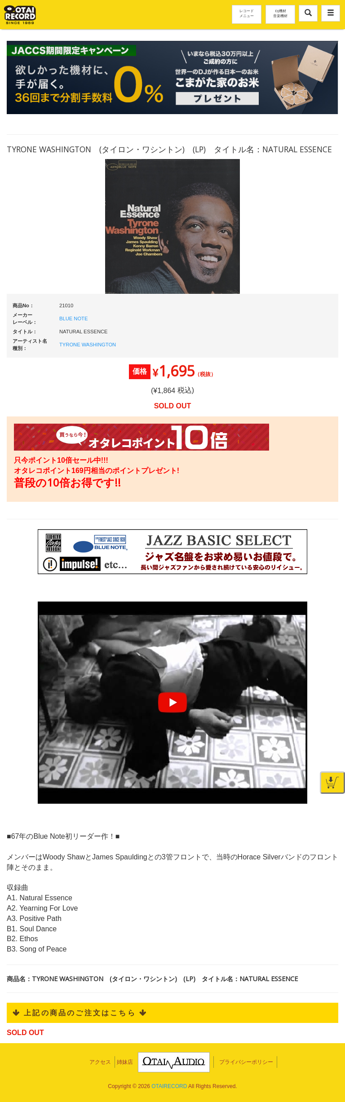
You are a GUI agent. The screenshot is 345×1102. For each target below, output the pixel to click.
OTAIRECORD (169, 1086)
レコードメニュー (246, 13)
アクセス (100, 1062)
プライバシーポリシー (246, 1062)
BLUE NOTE (73, 318)
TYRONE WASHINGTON (87, 344)
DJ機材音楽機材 (280, 13)
